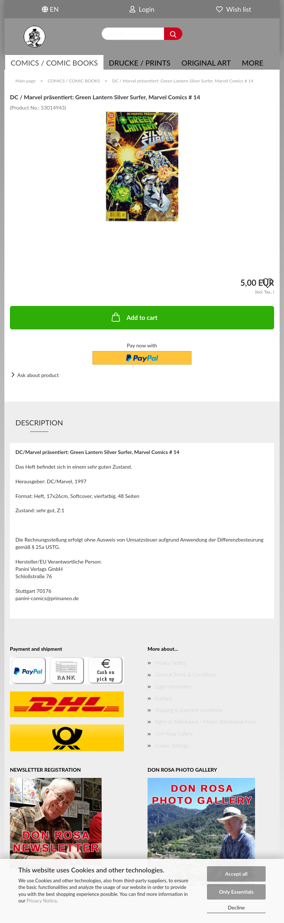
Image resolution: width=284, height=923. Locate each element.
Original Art (206, 62)
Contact (163, 698)
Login (142, 9)
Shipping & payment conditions (189, 710)
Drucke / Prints (140, 62)
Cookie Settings (172, 745)
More (252, 62)
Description (39, 422)
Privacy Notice (41, 901)
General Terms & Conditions (185, 674)
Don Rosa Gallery (174, 733)
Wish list (233, 9)
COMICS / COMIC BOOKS (54, 62)
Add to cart (134, 317)
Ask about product (38, 375)
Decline (236, 907)
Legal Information (173, 686)
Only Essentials (236, 892)
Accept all (236, 874)
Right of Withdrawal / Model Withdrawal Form (205, 722)
